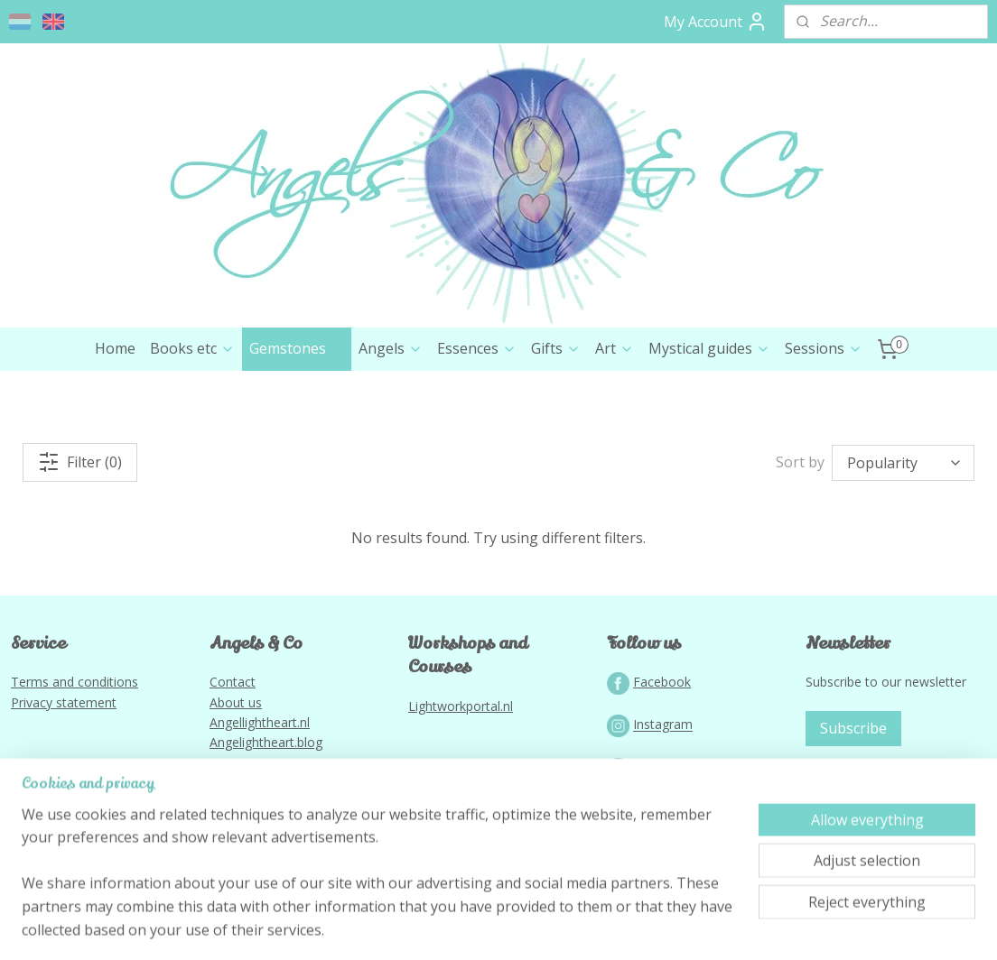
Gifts (556, 425)
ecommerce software (529, 927)
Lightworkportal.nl (460, 782)
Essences (477, 425)
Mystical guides (709, 425)
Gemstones (296, 425)
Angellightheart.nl (260, 799)
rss (458, 927)
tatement (89, 779)
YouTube (659, 844)
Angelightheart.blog (266, 818)
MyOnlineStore (689, 927)
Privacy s (36, 779)
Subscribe (853, 805)
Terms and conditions (74, 758)
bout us (240, 779)
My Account (716, 21)
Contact (233, 758)
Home (115, 425)
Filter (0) (80, 538)
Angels (391, 425)
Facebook (662, 758)
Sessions (823, 425)
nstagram (665, 801)
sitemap (420, 927)
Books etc (192, 425)
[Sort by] (903, 539)
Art (614, 425)
